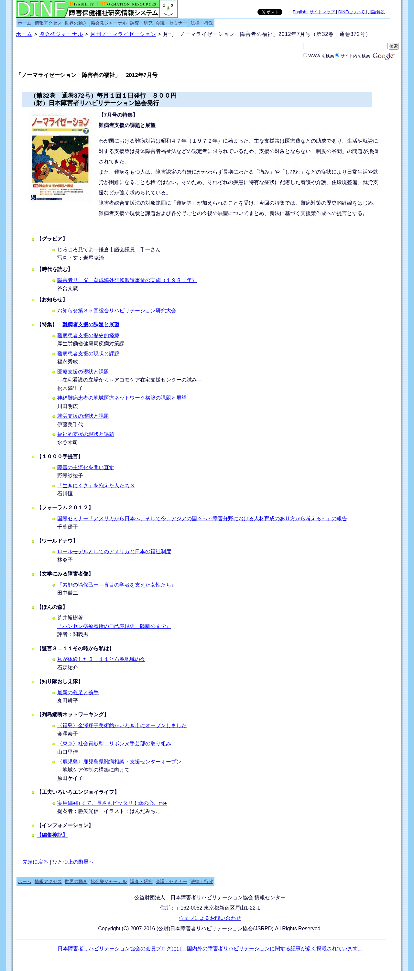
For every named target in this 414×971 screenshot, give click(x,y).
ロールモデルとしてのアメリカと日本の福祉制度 (114, 551)
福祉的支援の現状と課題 (85, 434)
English (300, 11)
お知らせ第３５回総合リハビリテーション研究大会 (116, 310)
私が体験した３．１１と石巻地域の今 (101, 659)
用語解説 (376, 11)
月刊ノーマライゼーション (123, 34)
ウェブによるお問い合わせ (210, 918)
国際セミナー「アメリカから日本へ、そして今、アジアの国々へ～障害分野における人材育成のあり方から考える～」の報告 (202, 518)
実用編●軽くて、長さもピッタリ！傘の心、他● (112, 803)
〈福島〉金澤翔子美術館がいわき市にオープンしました (122, 725)
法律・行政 (202, 23)
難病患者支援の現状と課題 (88, 353)
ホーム (24, 23)
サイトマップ (323, 11)
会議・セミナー (171, 23)
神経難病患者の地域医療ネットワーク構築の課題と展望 (122, 398)
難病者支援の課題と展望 (90, 324)
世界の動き (76, 23)
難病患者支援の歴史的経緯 (88, 335)
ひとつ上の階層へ (73, 862)
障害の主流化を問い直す (85, 467)
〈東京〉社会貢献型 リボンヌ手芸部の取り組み (114, 743)
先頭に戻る (35, 862)
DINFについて (352, 11)
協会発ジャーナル (109, 23)
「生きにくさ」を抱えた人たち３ (96, 485)
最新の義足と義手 (78, 692)
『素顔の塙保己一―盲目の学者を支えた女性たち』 (116, 585)
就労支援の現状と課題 (83, 416)
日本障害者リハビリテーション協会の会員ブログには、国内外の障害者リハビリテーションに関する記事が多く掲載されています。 (210, 948)
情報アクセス (48, 23)
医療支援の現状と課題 (83, 371)
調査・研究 (141, 23)
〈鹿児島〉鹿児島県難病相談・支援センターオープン (119, 761)
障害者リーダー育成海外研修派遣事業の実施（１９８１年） (127, 280)
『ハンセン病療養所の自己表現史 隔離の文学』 (114, 626)
